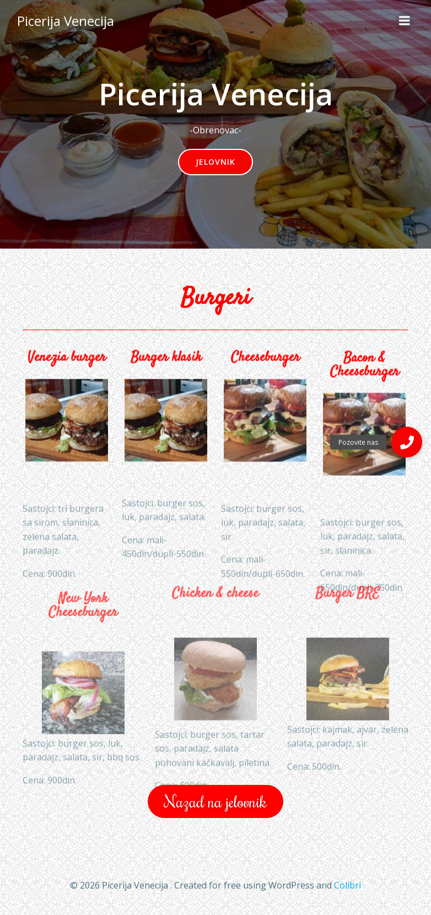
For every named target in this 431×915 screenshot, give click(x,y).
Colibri (347, 885)
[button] (406, 442)
